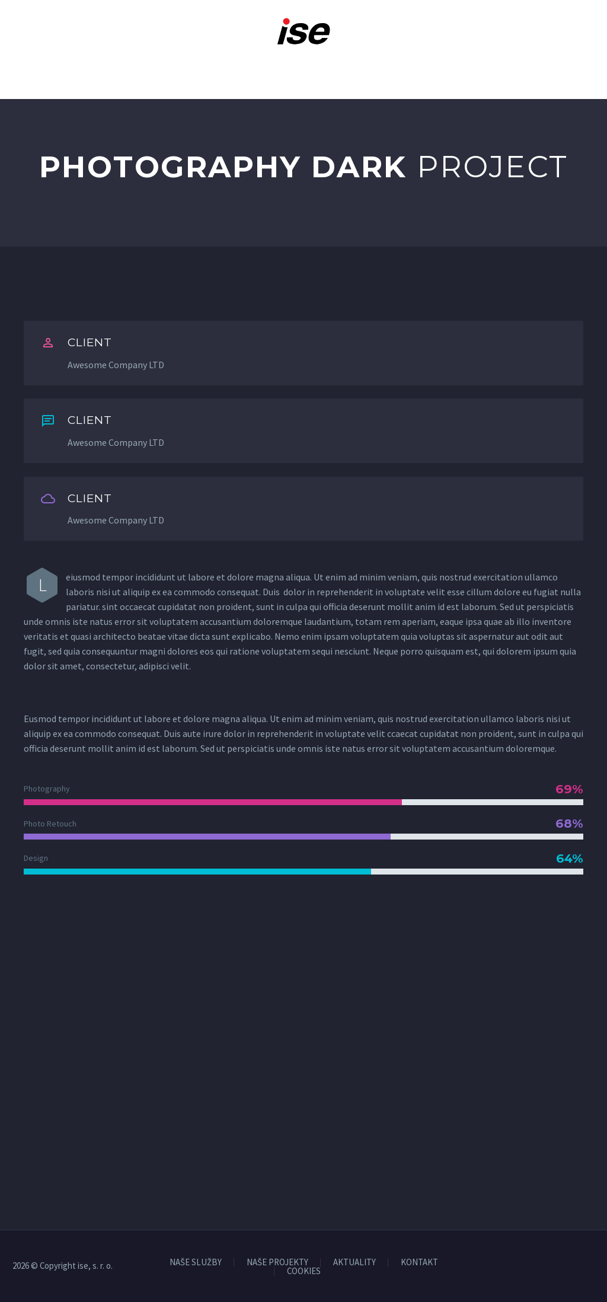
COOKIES (304, 1271)
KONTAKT (419, 1262)
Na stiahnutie (477, 71)
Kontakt (556, 71)
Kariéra (327, 71)
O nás (95, 71)
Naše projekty (250, 71)
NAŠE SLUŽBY (196, 1262)
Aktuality (394, 71)
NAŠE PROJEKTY (277, 1262)
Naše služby (161, 71)
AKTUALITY (354, 1262)
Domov (41, 71)
